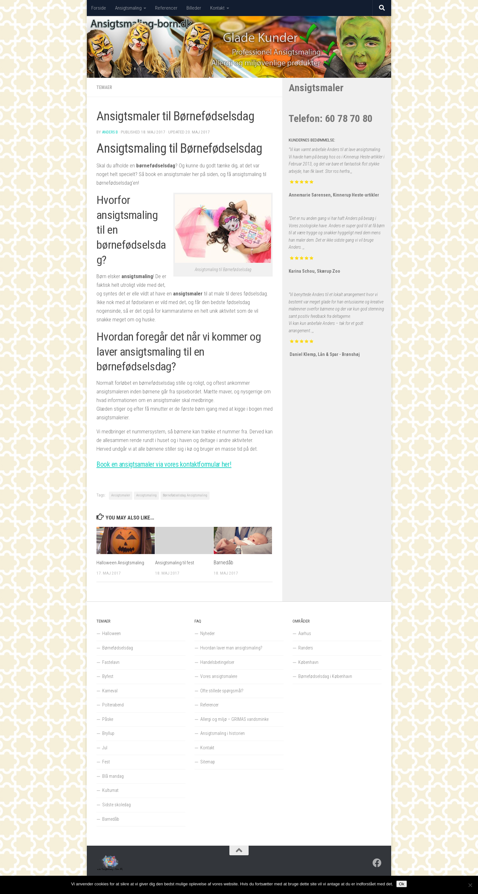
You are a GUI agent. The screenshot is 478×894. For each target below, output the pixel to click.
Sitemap (207, 761)
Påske (107, 719)
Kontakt (217, 8)
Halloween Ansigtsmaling (122, 563)
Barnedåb (223, 563)
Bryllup (108, 733)
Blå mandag (113, 776)
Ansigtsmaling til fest (177, 563)
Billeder (193, 8)
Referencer (166, 8)
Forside (98, 8)
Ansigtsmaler (120, 495)
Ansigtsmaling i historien (222, 733)
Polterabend (113, 704)
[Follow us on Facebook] (377, 862)
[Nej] (470, 885)
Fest (106, 761)
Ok (401, 884)
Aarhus (304, 633)
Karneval (110, 690)
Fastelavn (111, 662)
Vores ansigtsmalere (218, 676)
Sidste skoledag (116, 804)
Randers (305, 647)
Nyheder (207, 633)
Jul (104, 747)
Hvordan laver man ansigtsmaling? (231, 647)
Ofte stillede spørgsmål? (221, 690)
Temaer (105, 87)
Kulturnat (110, 790)
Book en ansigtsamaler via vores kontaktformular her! (181, 464)
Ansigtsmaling (128, 8)
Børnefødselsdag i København (325, 676)
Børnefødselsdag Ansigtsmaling (185, 495)
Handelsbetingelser (217, 662)
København (308, 662)
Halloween (111, 633)
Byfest (107, 676)
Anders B (110, 132)
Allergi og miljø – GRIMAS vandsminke (234, 719)
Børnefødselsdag (117, 647)
